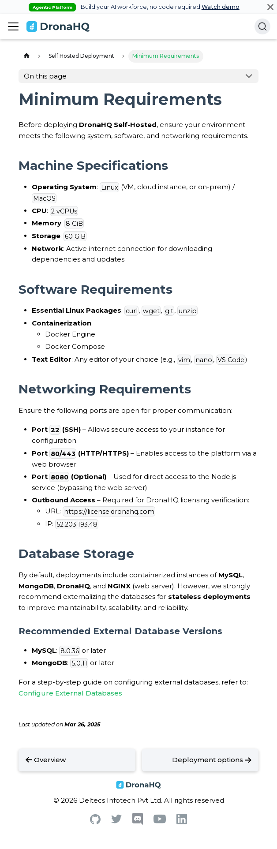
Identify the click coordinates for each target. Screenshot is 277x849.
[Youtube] (159, 821)
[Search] (262, 26)
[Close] (270, 7)
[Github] (95, 822)
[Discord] (137, 823)
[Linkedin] (181, 822)
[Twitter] (116, 821)
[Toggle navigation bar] (13, 26)
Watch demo (221, 7)
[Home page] (26, 56)
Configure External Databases (70, 693)
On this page (45, 76)
